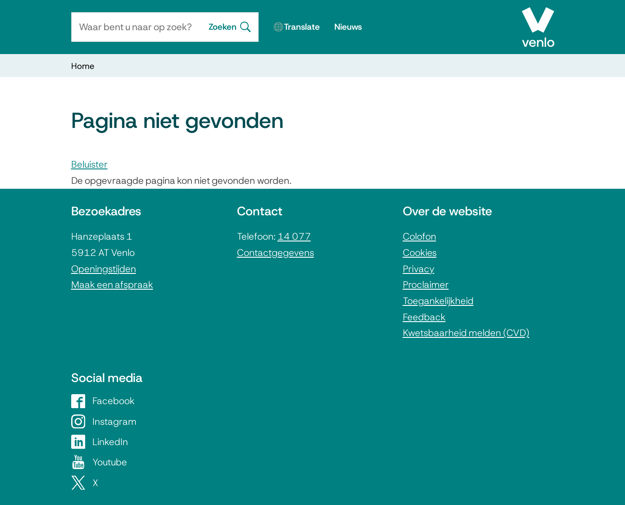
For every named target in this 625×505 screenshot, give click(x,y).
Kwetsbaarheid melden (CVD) (466, 333)
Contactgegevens (275, 252)
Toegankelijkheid (438, 301)
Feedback (424, 317)
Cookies (420, 252)
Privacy (418, 269)
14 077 (294, 236)
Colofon (419, 236)
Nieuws (348, 26)
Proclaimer (426, 284)
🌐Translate (296, 26)
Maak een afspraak (112, 284)
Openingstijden (103, 269)
